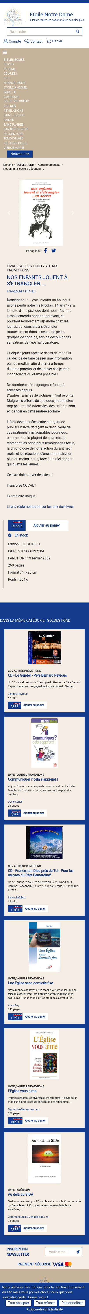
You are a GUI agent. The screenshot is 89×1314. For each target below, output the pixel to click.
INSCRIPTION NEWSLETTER (18, 1252)
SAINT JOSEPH (14, 115)
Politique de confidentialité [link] (45, 1309)
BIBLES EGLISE (14, 59)
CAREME (10, 69)
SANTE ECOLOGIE (16, 129)
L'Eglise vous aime (22, 1091)
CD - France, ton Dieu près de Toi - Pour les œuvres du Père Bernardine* (40, 873)
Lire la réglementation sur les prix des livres (40, 507)
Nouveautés (20, 154)
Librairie (8, 164)
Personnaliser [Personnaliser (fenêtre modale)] (72, 1303)
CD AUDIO (10, 73)
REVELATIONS (13, 110)
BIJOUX (9, 64)
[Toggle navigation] (6, 52)
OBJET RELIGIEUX (16, 101)
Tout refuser (45, 1303)
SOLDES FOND (14, 134)
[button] (9, 213)
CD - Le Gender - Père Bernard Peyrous (37, 675)
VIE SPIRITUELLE (15, 143)
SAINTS (9, 120)
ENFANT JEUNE (14, 83)
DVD (6, 78)
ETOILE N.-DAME (15, 87)
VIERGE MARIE (14, 147)
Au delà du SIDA (20, 1194)
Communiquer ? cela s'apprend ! (33, 779)
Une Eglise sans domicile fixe (30, 983)
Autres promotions (49, 164)
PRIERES (10, 106)
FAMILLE (10, 92)
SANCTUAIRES (14, 124)
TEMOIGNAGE (13, 138)
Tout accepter (18, 1303)
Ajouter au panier (46, 525)
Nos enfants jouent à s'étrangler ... (23, 168)
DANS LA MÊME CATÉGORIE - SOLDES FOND (35, 620)
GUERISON (11, 96)
